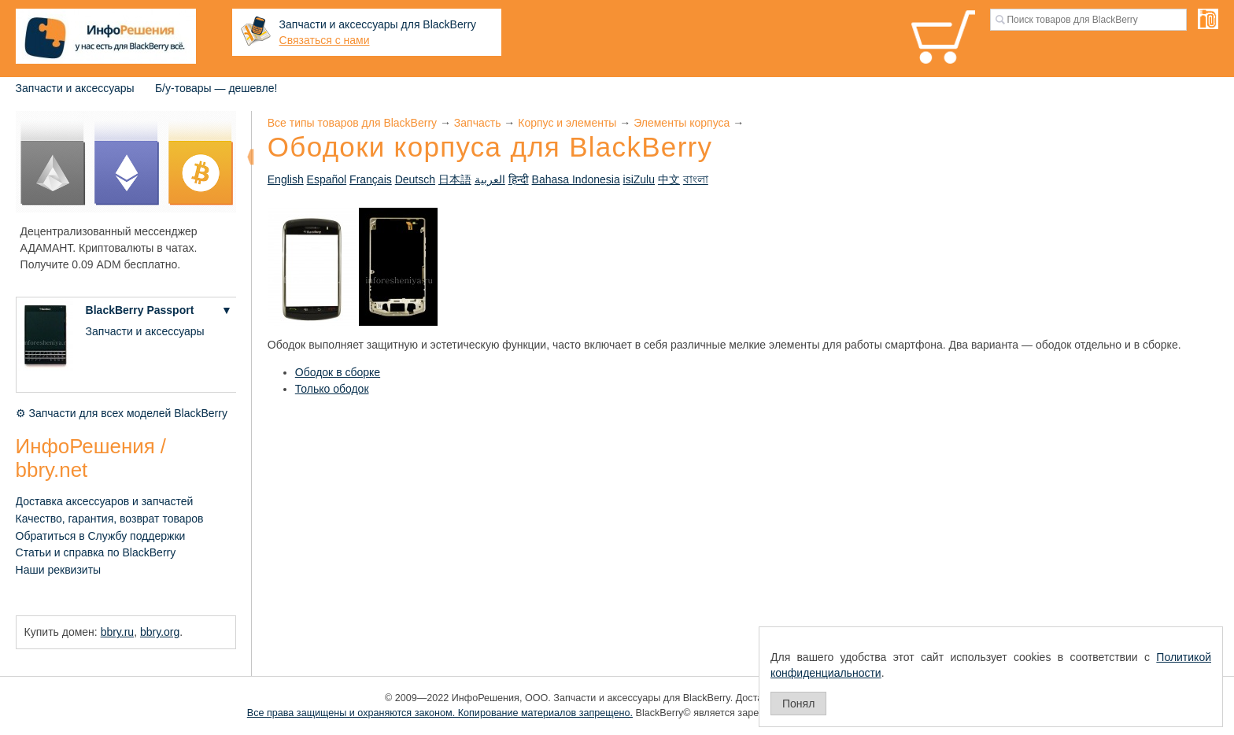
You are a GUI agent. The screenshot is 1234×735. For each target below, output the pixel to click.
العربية (490, 179)
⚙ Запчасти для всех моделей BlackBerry (121, 413)
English (286, 179)
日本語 (454, 179)
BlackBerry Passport (140, 310)
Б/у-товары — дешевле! (216, 88)
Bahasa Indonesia (576, 179)
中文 (669, 179)
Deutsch (415, 179)
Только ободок (332, 388)
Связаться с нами (324, 40)
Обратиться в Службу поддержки (101, 536)
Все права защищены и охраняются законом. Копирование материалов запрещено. (440, 712)
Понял (798, 703)
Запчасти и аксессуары (75, 88)
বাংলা (695, 179)
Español (327, 179)
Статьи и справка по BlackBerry (96, 552)
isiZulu (639, 179)
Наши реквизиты (59, 569)
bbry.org (159, 632)
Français (370, 179)
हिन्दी (518, 179)
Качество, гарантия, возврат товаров (110, 518)
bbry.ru (118, 632)
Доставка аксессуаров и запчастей (105, 501)
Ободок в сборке (337, 372)
